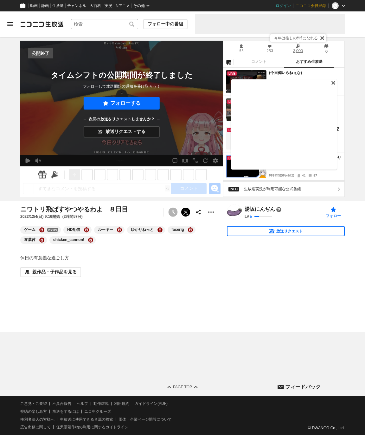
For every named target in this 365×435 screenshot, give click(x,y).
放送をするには (65, 411)
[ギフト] (42, 174)
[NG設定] (228, 62)
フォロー (333, 216)
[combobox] (104, 24)
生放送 (58, 6)
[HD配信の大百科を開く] (86, 229)
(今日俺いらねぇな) (285, 72)
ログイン (283, 6)
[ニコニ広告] (55, 174)
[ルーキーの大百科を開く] (119, 229)
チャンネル (76, 6)
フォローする (125, 103)
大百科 (95, 6)
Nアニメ (123, 6)
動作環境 (101, 403)
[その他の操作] (211, 212)
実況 (108, 6)
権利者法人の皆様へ (37, 419)
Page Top (182, 387)
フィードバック (303, 387)
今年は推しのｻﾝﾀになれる (296, 38)
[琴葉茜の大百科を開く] (41, 240)
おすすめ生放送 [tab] (309, 61)
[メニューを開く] (10, 24)
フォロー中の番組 (165, 23)
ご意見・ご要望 (33, 403)
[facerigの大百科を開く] (190, 229)
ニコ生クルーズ (97, 411)
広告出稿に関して (35, 427)
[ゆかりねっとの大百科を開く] (160, 229)
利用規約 (121, 403)
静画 (45, 6)
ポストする (185, 212)
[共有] (198, 212)
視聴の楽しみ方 (33, 411)
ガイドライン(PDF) (151, 403)
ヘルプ (82, 403)
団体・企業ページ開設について (145, 419)
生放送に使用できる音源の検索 (86, 419)
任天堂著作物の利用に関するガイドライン (92, 427)
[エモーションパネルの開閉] (215, 188)
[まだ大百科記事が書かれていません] (278, 209)
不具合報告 (61, 403)
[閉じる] (322, 38)
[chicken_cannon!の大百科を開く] (90, 240)
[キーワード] (104, 24)
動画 (34, 6)
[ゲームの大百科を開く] (41, 229)
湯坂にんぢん (260, 209)
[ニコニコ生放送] (41, 24)
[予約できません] (173, 212)
